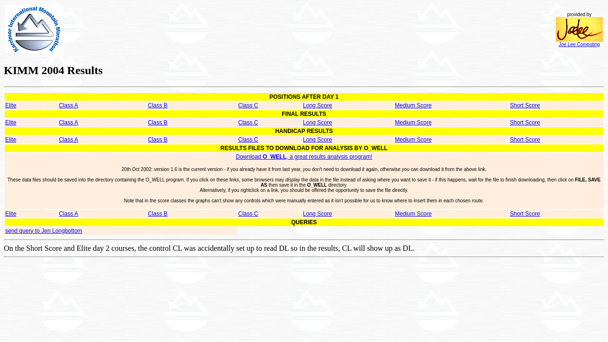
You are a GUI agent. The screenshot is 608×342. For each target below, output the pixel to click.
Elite (10, 105)
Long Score (317, 105)
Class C (248, 105)
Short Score (525, 105)
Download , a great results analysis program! (304, 156)
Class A (68, 105)
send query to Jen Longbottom (43, 231)
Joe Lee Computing (579, 42)
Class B (157, 105)
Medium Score (413, 105)
